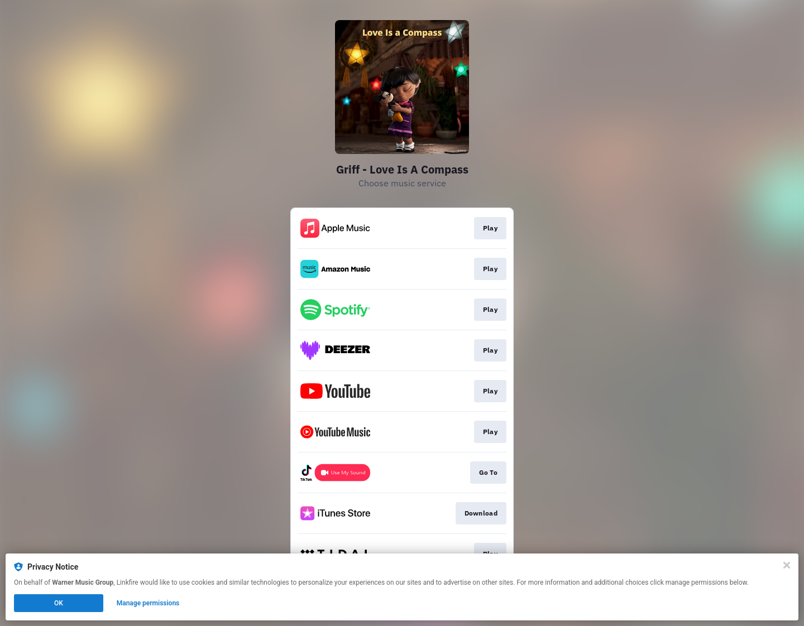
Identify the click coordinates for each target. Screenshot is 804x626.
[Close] (787, 565)
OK (58, 603)
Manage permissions (148, 603)
